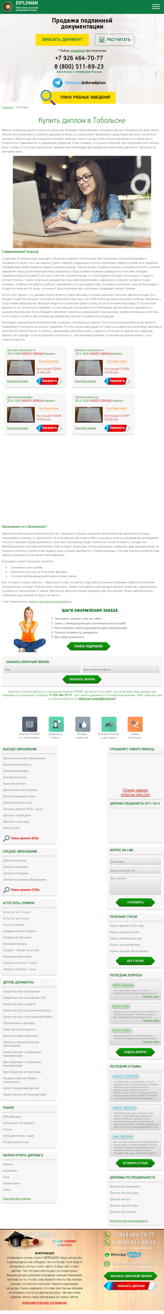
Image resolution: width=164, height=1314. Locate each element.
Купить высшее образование (129, 955)
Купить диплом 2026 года (126, 929)
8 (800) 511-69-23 (79, 67)
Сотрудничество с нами (18, 1136)
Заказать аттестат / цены (20, 963)
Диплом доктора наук (17, 803)
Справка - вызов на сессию (21, 950)
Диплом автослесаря (124, 1196)
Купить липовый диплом (126, 942)
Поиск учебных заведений (85, 97)
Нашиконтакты (135, 736)
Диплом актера (120, 1203)
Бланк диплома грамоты (19, 1029)
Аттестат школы (14, 925)
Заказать (49, 381)
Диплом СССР (11, 828)
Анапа (7, 1190)
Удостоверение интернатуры (22, 1072)
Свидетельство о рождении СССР (24, 998)
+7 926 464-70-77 (79, 58)
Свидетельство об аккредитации (24, 1094)
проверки (78, 51)
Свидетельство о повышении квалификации (22, 1054)
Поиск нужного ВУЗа (24, 838)
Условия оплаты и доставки (108, 736)
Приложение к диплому (19, 1023)
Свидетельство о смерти (19, 1004)
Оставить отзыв (135, 1167)
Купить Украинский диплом (21, 1088)
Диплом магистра (15, 777)
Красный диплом (14, 784)
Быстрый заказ (49, 361)
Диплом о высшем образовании (24, 758)
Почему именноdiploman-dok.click (135, 792)
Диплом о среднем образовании (24, 880)
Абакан (8, 1164)
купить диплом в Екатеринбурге (50, 602)
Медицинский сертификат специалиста (20, 1080)
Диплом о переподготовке (20, 1036)
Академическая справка (19, 931)
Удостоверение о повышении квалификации (22, 1064)
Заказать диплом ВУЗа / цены (22, 809)
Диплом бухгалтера (123, 1215)
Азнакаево (10, 1171)
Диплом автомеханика (125, 1190)
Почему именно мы (15, 1142)
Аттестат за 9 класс (16, 918)
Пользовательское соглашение (44, 1306)
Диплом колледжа (15, 873)
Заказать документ (62, 39)
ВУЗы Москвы (12, 1117)
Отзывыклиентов (82, 736)
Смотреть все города (17, 1199)
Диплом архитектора (124, 1209)
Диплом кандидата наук (19, 796)
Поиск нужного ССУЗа (25, 890)
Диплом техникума (15, 867)
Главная (7, 107)
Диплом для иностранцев (20, 790)
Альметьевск (11, 1183)
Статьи (7, 1129)
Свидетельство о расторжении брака (28, 1017)
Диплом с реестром (16, 822)
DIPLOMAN (39, 1238)
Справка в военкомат (17, 956)
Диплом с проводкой (17, 815)
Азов (6, 1177)
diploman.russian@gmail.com (97, 699)
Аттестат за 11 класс (17, 912)
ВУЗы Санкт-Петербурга (19, 1123)
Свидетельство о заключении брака (27, 1010)
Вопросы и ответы (55, 736)
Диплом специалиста (17, 765)
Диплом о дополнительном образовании (21, 1044)
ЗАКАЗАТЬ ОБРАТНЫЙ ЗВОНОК (131, 1280)
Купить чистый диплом (125, 948)
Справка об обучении (17, 937)
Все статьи (135, 964)
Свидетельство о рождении (21, 991)
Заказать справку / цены (19, 969)
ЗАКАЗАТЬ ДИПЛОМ (131, 1290)
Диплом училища (14, 861)
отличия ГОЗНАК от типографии (29, 736)
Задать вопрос (135, 1056)
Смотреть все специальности (129, 1224)
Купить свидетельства (124, 936)
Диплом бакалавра (16, 771)
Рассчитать (118, 39)
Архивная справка (15, 944)
